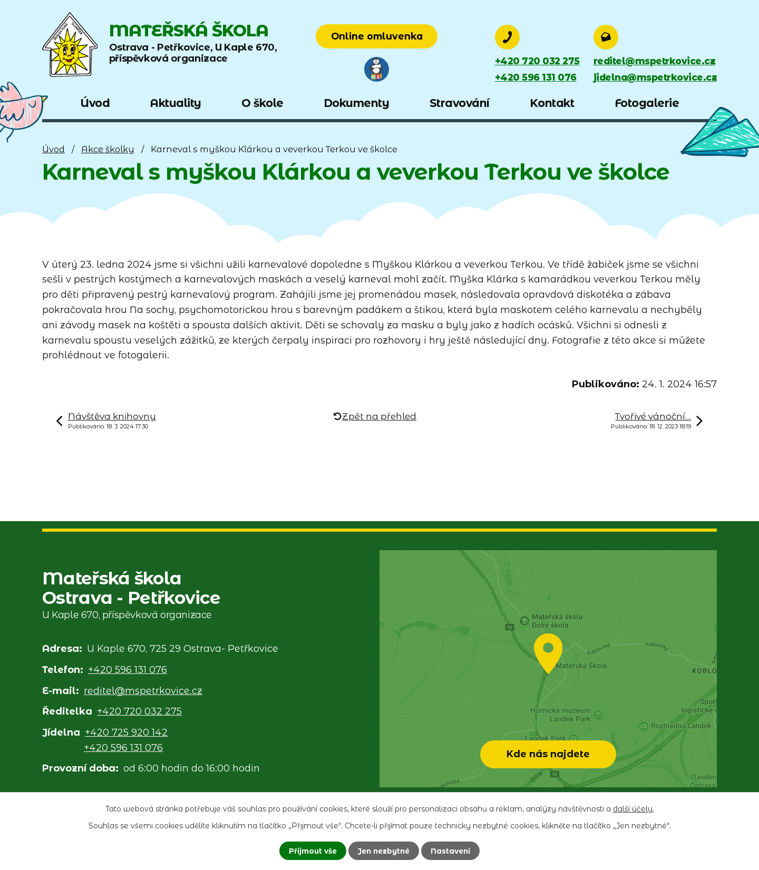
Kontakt (552, 103)
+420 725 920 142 (126, 732)
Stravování (460, 103)
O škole (262, 103)
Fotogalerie (647, 103)
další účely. (633, 808)
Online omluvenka (410, 36)
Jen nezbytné (384, 850)
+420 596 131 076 (536, 78)
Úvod (53, 149)
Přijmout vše (310, 850)
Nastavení (453, 850)
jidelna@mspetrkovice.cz (653, 78)
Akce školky (107, 149)
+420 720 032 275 (538, 61)
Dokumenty (357, 103)
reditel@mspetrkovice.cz (652, 61)
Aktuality (175, 103)
